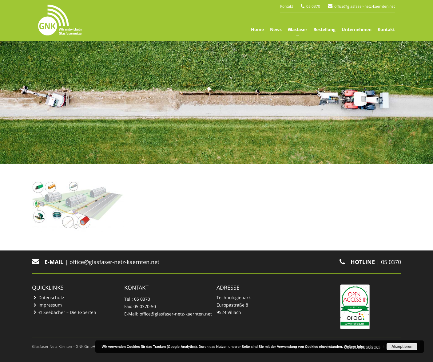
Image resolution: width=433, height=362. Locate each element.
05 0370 (313, 6)
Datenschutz (51, 297)
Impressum (50, 305)
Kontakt (286, 6)
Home (257, 29)
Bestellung (324, 29)
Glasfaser (297, 29)
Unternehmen (356, 29)
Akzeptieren (401, 346)
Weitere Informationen (361, 346)
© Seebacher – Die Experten (67, 312)
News (276, 29)
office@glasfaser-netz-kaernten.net (364, 6)
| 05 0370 (370, 262)
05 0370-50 (144, 306)
